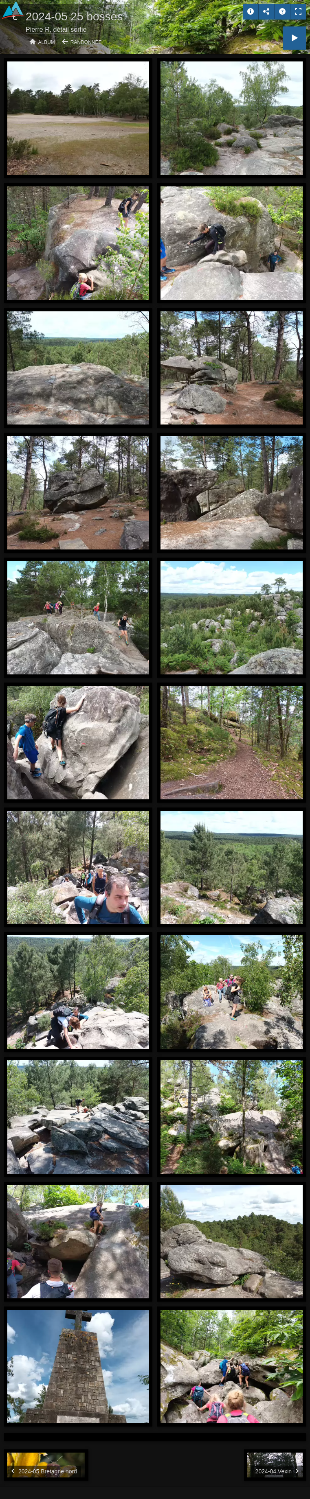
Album (46, 42)
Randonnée (86, 42)
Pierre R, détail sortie (56, 29)
